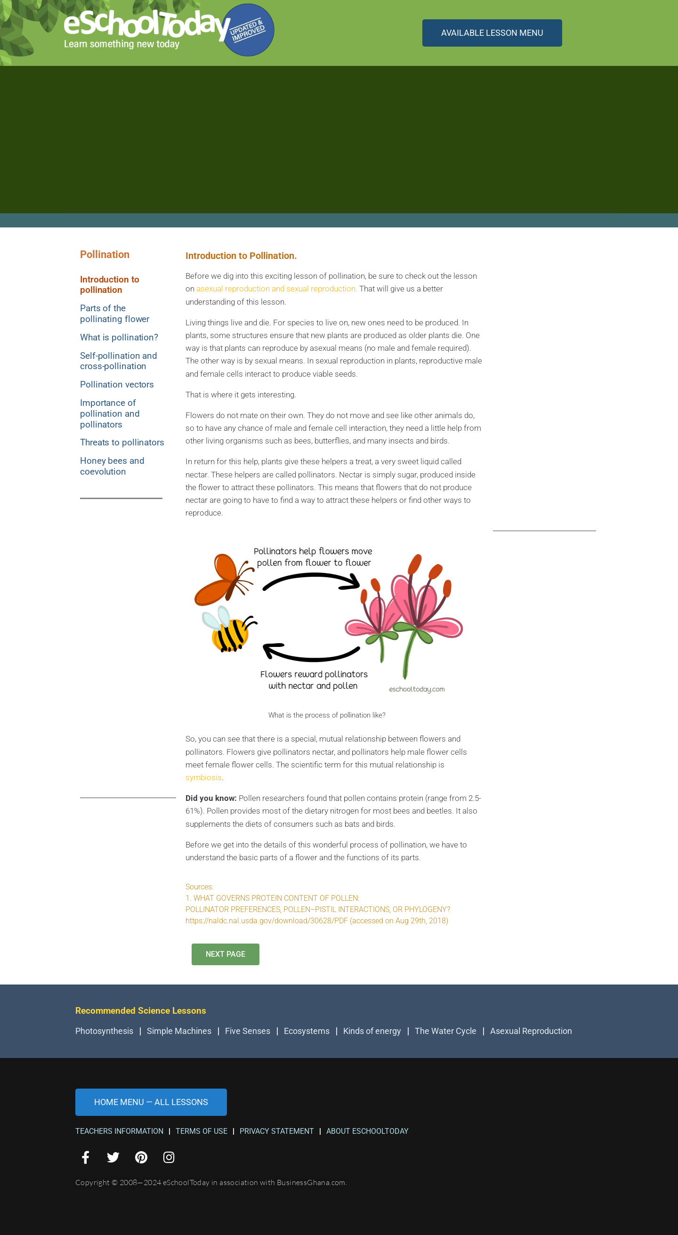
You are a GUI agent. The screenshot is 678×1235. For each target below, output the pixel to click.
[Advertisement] (339, 144)
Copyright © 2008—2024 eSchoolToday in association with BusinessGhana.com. (211, 1182)
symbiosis (204, 777)
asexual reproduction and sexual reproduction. (276, 288)
